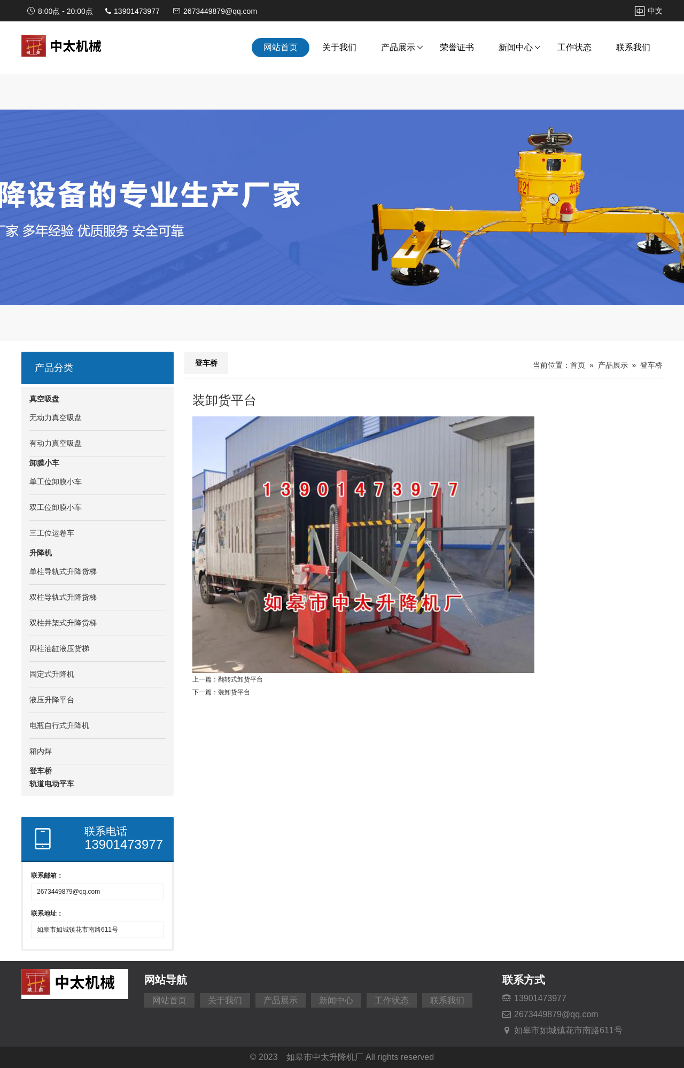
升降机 (40, 552)
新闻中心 (520, 47)
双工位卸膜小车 (55, 507)
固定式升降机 (51, 674)
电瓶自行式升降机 (59, 725)
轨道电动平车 (51, 783)
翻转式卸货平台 (240, 679)
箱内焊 (40, 751)
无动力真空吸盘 (55, 417)
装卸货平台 (234, 692)
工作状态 (574, 47)
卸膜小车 (44, 463)
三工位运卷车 (51, 533)
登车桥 (40, 771)
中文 (648, 10)
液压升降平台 (51, 699)
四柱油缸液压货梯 (59, 648)
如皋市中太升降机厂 (324, 1057)
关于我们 (339, 47)
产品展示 (402, 47)
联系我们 (633, 47)
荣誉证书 (457, 47)
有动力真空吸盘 (55, 443)
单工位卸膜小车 (55, 481)
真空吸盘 (44, 398)
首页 (577, 365)
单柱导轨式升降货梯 (63, 571)
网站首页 (280, 47)
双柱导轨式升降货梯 (63, 597)
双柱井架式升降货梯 (63, 622)
